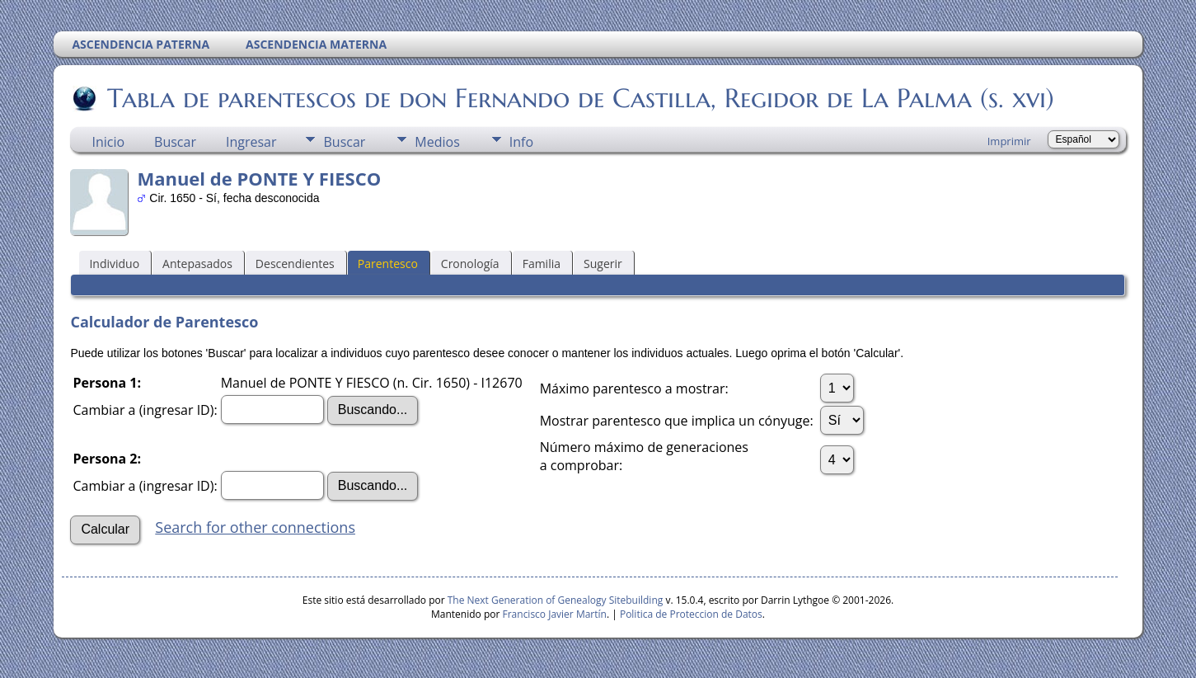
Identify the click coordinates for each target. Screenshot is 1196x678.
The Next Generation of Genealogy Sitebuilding (556, 600)
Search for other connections (255, 527)
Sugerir (603, 263)
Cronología (470, 263)
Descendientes (295, 263)
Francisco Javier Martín (555, 614)
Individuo (114, 263)
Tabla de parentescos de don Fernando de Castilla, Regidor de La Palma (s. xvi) (579, 98)
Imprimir (1009, 141)
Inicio (107, 142)
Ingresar (251, 142)
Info (521, 142)
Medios (437, 142)
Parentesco (388, 263)
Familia (541, 263)
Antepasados (197, 263)
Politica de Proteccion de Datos (691, 614)
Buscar (175, 142)
